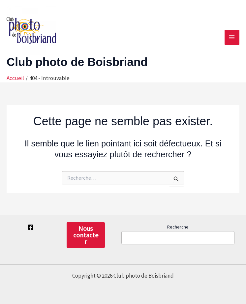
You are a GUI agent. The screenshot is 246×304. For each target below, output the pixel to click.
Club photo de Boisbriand (77, 61)
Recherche (178, 227)
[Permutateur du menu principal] (232, 37)
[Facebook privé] (31, 227)
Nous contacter (85, 235)
